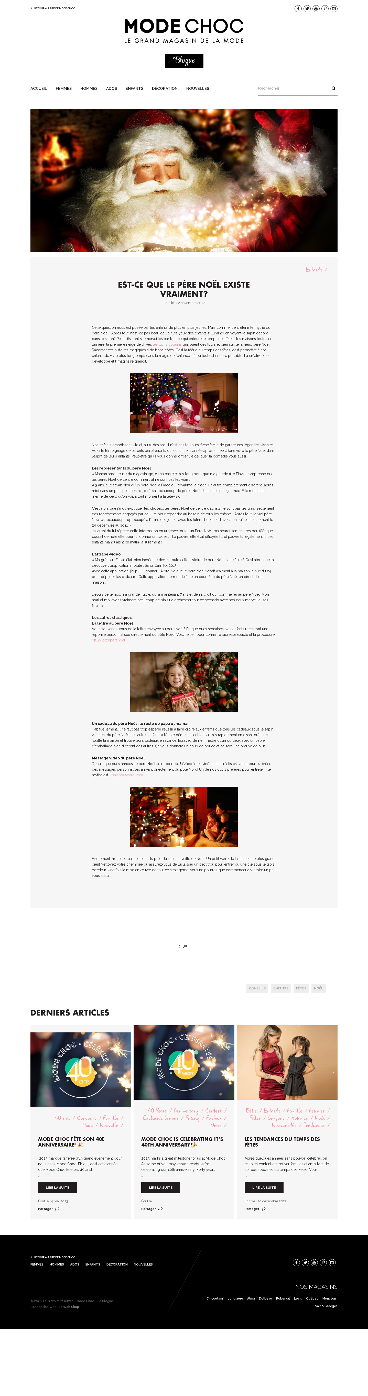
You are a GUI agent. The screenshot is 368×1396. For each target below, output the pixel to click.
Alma (251, 1298)
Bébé (251, 1110)
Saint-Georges (326, 1306)
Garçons (276, 1118)
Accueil (38, 88)
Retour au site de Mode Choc (54, 8)
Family (192, 1118)
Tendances (314, 1125)
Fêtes (301, 988)
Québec (312, 1298)
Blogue (184, 61)
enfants (280, 988)
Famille (110, 1118)
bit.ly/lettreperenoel (108, 640)
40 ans (62, 1118)
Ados (111, 88)
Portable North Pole (126, 775)
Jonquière (235, 1298)
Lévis (298, 1298)
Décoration (165, 88)
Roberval (283, 1298)
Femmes (64, 88)
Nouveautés (284, 1125)
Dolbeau (265, 1298)
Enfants (134, 88)
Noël (318, 988)
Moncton (329, 1298)
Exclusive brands (161, 1118)
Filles (255, 1118)
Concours (86, 1118)
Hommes (89, 88)
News (216, 1125)
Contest (213, 1110)
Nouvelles (197, 88)
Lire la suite (57, 1188)
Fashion (214, 1118)
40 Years (157, 1110)
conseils (257, 988)
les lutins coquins (167, 344)
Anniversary (186, 1110)
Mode (87, 1125)
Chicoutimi (215, 1298)
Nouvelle (109, 1125)
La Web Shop (69, 1307)
